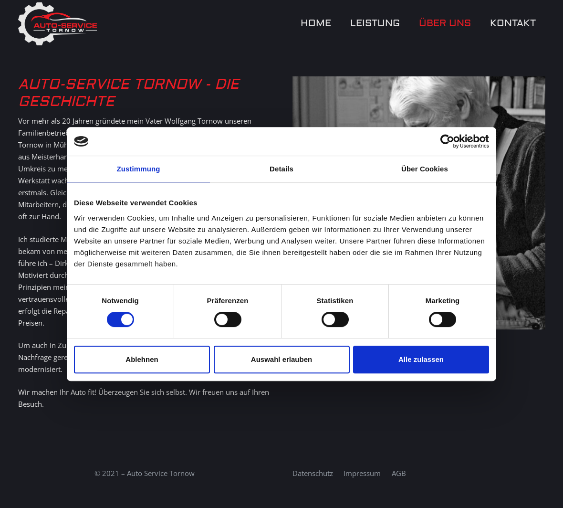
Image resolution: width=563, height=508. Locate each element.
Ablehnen (141, 359)
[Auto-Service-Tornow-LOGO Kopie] (57, 23)
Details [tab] (281, 169)
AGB (399, 473)
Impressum (362, 473)
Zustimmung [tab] (138, 169)
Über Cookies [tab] (424, 169)
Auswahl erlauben (281, 359)
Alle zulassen (421, 359)
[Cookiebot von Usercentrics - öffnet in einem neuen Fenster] (447, 141)
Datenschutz (312, 473)
